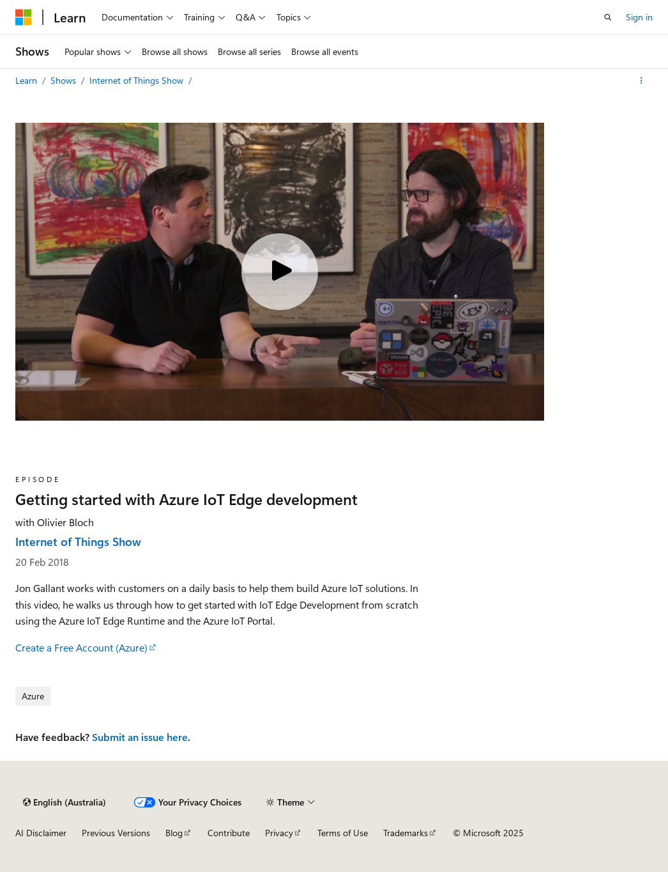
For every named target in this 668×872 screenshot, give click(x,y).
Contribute (229, 833)
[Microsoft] (23, 17)
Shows (64, 80)
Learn (27, 80)
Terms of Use (342, 833)
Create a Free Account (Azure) (81, 647)
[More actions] (641, 80)
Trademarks (405, 833)
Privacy (279, 833)
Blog (174, 833)
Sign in (639, 17)
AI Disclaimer (40, 833)
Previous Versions (116, 833)
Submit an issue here (140, 737)
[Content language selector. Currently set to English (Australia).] (64, 802)
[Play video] (279, 271)
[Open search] (608, 17)
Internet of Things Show (137, 80)
